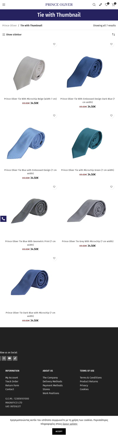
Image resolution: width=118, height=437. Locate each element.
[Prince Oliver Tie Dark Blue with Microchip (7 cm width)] (30, 282)
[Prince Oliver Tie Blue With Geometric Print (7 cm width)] (30, 210)
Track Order (11, 381)
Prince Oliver (9, 25)
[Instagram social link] (4, 358)
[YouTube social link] (9, 358)
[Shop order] (113, 34)
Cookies (84, 389)
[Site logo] (59, 4)
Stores (46, 389)
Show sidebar (14, 34)
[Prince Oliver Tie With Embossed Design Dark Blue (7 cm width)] (88, 68)
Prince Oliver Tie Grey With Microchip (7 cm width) (87, 241)
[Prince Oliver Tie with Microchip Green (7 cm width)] (88, 139)
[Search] (94, 5)
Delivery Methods (52, 381)
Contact (9, 389)
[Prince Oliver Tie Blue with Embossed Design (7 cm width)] (30, 139)
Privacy (84, 385)
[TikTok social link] (15, 358)
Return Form (12, 385)
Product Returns (89, 381)
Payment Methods (53, 385)
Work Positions (51, 393)
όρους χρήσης (70, 423)
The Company (50, 377)
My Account (11, 377)
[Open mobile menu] (4, 5)
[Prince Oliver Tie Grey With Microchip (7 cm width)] (88, 210)
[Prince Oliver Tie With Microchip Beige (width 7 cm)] (30, 68)
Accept (59, 431)
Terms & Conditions (91, 377)
